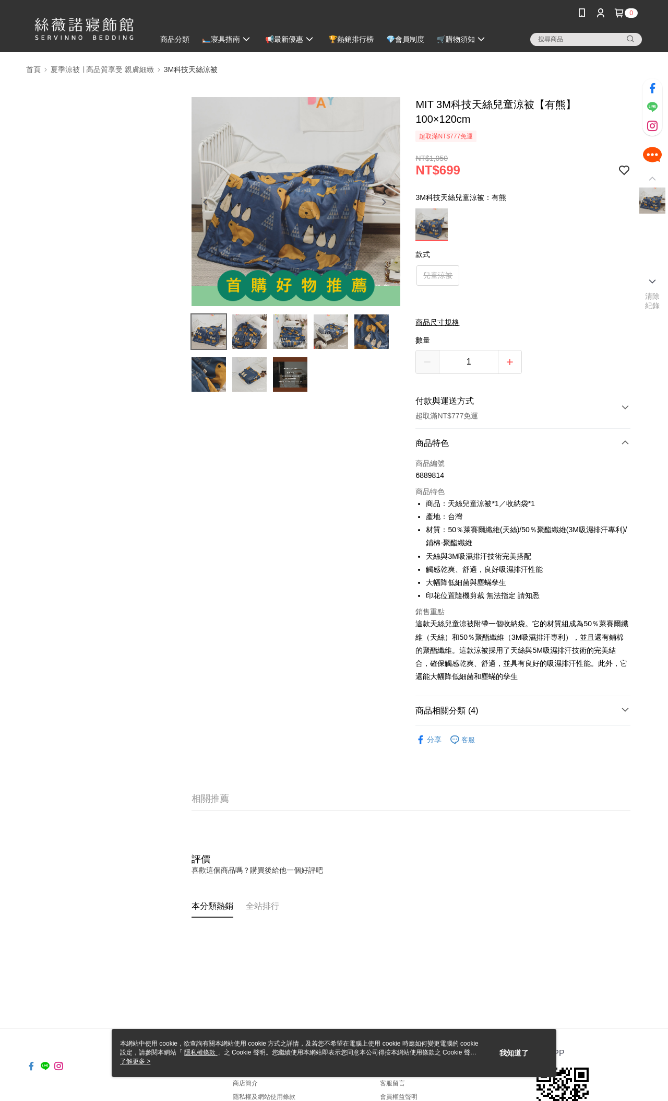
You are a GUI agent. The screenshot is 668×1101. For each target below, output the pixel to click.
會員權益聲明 (399, 1096)
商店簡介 (245, 1083)
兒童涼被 (437, 275)
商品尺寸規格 (437, 322)
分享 (428, 739)
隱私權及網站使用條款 (264, 1096)
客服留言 (392, 1083)
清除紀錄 (652, 301)
